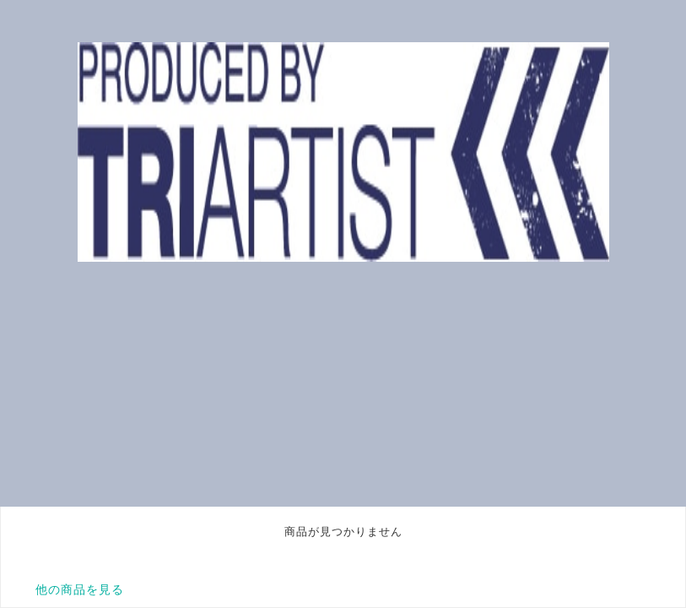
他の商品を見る (79, 589)
